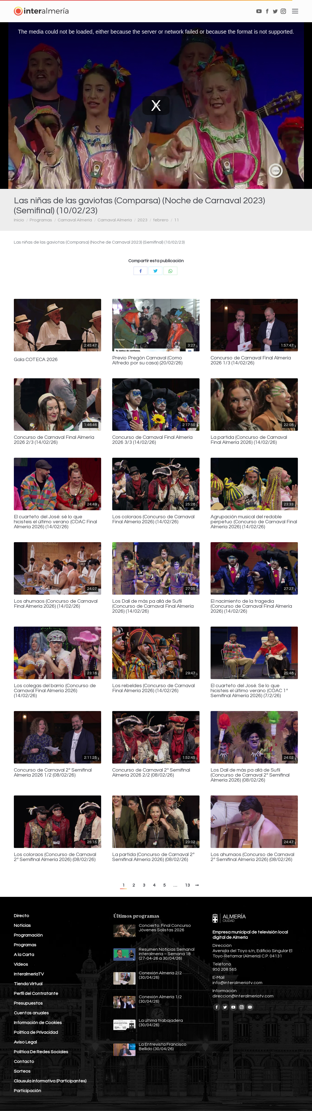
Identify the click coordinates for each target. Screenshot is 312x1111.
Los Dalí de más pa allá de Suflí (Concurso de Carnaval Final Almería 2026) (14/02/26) (153, 606)
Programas (41, 220)
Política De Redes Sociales (41, 1052)
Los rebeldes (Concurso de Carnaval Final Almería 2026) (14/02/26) (153, 688)
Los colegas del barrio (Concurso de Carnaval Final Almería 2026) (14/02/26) (55, 690)
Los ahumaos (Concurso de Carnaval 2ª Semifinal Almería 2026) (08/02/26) (252, 857)
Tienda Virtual (28, 984)
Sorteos (22, 1071)
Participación (27, 1091)
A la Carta (24, 954)
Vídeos (21, 964)
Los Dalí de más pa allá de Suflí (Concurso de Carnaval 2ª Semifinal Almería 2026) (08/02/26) (250, 775)
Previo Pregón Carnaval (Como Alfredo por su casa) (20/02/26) (147, 361)
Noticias (22, 925)
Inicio (19, 220)
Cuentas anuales (31, 1013)
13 (187, 885)
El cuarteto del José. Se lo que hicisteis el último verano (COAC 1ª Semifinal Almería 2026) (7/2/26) (249, 690)
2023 (142, 220)
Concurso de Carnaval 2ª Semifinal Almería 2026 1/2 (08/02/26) (53, 773)
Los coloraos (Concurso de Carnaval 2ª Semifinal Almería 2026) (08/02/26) (55, 857)
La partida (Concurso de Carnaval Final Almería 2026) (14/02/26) (249, 440)
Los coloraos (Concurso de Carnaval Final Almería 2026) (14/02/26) (153, 519)
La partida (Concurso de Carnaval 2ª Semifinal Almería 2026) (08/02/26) (153, 857)
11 (176, 220)
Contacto (24, 1061)
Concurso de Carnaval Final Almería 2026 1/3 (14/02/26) (251, 361)
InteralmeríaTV (29, 974)
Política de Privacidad (36, 1032)
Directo (21, 916)
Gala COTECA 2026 (36, 359)
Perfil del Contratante (36, 993)
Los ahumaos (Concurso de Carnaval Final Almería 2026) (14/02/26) (56, 604)
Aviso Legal (25, 1042)
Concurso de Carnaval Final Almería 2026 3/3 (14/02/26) (152, 440)
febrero (160, 220)
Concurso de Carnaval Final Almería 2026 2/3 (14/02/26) (54, 440)
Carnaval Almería (75, 220)
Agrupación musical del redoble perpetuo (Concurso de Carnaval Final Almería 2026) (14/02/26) (254, 521)
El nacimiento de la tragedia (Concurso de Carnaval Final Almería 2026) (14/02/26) (251, 606)
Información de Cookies (38, 1022)
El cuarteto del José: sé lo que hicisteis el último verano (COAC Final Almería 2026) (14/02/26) (55, 521)
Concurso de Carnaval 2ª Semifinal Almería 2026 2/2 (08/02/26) (151, 773)
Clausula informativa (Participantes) (50, 1081)
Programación (28, 935)
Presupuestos (28, 1003)
